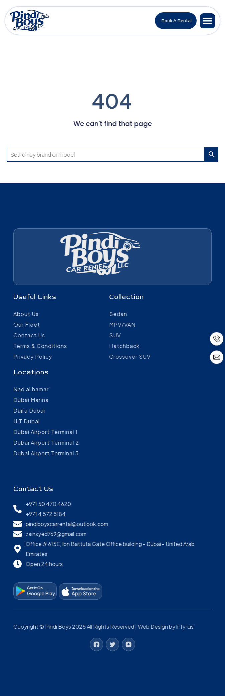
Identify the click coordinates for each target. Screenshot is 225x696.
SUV (115, 335)
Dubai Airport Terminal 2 (46, 442)
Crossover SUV (130, 356)
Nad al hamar (31, 389)
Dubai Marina (31, 399)
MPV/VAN (122, 324)
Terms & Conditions (40, 345)
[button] (207, 20)
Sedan (118, 313)
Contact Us (29, 335)
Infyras (185, 627)
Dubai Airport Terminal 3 (46, 453)
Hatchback (124, 345)
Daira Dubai (29, 410)
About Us (26, 313)
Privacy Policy (32, 356)
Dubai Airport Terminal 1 (45, 431)
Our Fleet (26, 324)
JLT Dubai (26, 421)
